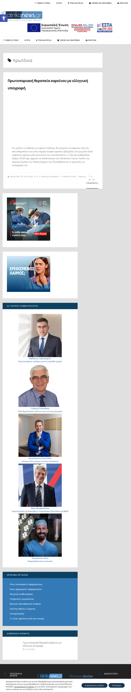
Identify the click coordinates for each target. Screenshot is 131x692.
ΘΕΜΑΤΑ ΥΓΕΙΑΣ (36, 190)
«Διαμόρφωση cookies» (24, 686)
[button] (4, 18)
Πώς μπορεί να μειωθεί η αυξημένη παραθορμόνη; (18, 644)
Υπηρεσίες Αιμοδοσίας (22, 541)
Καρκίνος (50, 190)
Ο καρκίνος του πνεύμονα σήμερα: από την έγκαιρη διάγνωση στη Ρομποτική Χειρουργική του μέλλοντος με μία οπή (19, 657)
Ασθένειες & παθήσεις (17, 190)
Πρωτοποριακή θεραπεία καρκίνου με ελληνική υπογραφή (39, 87)
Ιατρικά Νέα (13, 187)
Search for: (104, 640)
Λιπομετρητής (17, 559)
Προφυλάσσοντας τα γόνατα (22, 496)
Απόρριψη (115, 684)
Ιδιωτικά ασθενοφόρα (21, 536)
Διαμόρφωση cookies (91, 684)
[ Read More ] (75, 194)
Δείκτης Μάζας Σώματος (23, 554)
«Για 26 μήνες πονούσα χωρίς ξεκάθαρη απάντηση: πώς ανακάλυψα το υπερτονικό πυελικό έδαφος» (19, 674)
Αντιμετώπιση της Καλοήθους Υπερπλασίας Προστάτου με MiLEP (22, 457)
